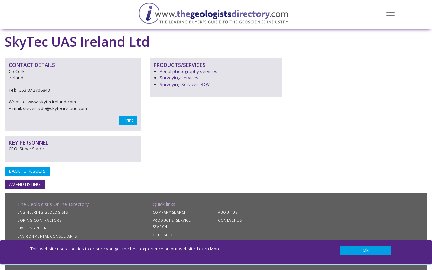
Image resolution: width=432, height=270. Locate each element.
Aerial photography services (188, 71)
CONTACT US (230, 220)
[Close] (365, 250)
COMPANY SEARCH (170, 212)
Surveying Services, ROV (185, 84)
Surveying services (179, 78)
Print (128, 120)
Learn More (209, 249)
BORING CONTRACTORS (39, 220)
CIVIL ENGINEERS (33, 228)
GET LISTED (163, 234)
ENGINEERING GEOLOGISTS (42, 212)
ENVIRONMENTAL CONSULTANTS (47, 236)
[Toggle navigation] (390, 14)
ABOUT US (227, 212)
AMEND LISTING (24, 184)
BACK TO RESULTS (27, 171)
